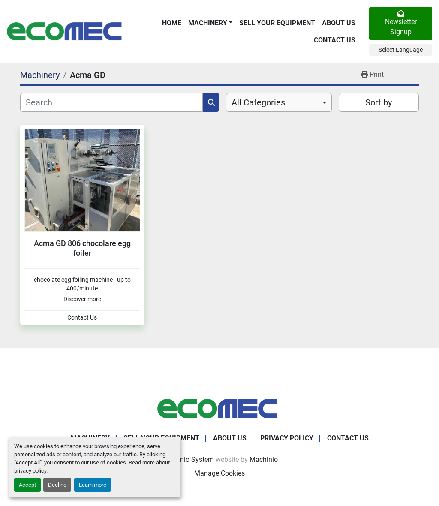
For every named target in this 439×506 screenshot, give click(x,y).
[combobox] (279, 102)
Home (171, 23)
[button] (210, 23)
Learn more (92, 485)
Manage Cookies (219, 473)
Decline (57, 485)
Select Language (401, 49)
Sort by (378, 102)
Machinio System (187, 459)
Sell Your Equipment (277, 23)
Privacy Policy (286, 438)
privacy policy (30, 470)
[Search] (111, 102)
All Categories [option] (258, 102)
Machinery (207, 23)
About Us (338, 23)
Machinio (264, 459)
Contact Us (334, 40)
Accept (27, 485)
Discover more (82, 299)
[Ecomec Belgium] (219, 408)
